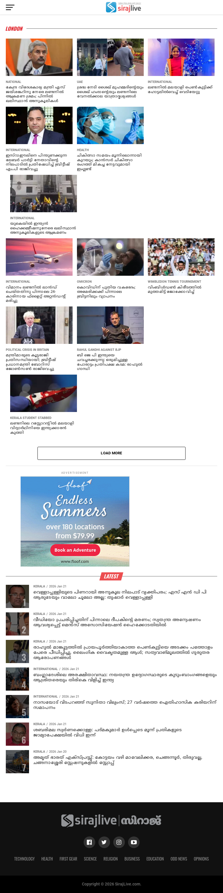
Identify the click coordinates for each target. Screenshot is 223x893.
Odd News (178, 859)
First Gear (68, 859)
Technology (24, 859)
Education (155, 859)
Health (47, 859)
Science (90, 859)
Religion (110, 859)
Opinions (201, 859)
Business (132, 859)
